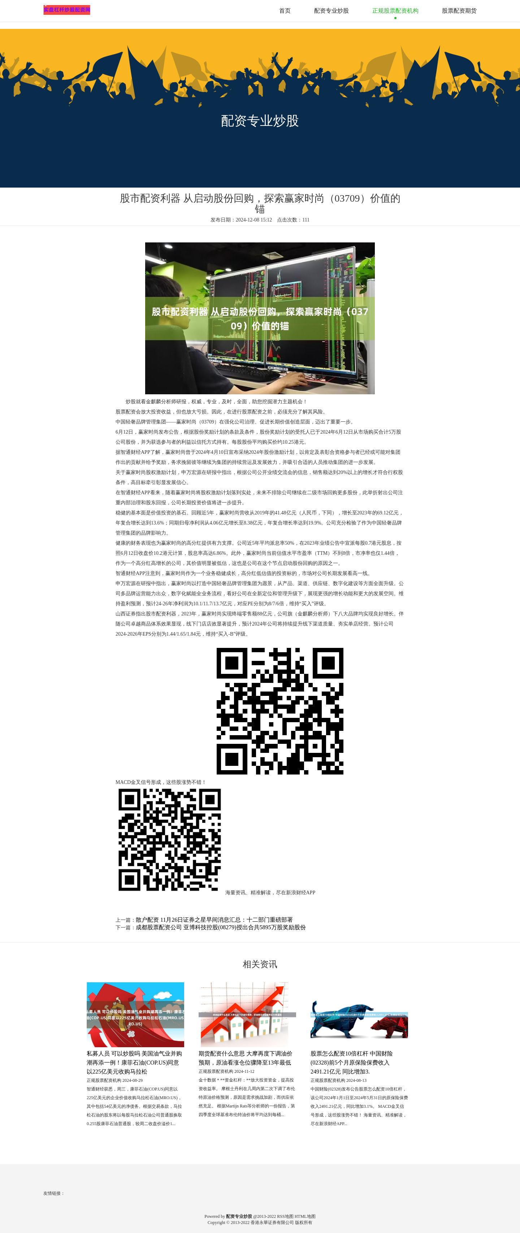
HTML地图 (305, 1216)
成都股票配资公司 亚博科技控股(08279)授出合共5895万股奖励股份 (221, 927)
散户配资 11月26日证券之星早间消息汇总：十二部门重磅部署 (214, 920)
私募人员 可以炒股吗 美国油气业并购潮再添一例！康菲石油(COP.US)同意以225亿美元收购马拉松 (134, 1062)
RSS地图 (285, 1216)
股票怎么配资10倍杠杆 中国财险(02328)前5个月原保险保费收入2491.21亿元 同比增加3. (352, 1062)
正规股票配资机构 (395, 11)
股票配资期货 (459, 11)
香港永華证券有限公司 (272, 1222)
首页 (285, 11)
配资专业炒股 (331, 11)
